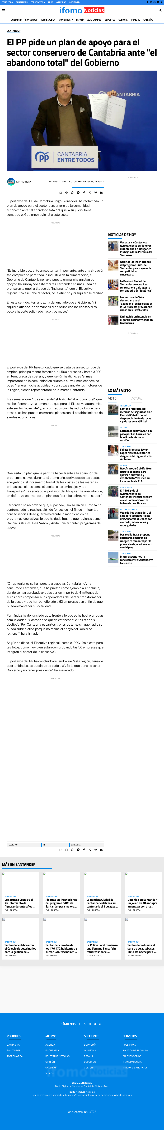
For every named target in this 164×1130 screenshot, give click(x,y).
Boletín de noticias (57, 1056)
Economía (90, 1044)
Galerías (61, 2)
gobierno (13, 844)
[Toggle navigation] (4, 10)
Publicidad (129, 1044)
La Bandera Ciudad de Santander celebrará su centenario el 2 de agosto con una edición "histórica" (136, 286)
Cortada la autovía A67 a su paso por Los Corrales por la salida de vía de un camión (136, 435)
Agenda (50, 1044)
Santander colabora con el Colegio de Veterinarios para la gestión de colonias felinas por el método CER (20, 952)
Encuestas (52, 1050)
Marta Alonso (94, 956)
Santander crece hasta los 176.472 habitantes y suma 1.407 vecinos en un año (61, 950)
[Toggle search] (160, 10)
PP (44, 844)
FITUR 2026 (7, 2)
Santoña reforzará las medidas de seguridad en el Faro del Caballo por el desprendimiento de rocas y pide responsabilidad (136, 415)
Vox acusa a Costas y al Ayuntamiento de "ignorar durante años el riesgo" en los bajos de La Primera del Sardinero (136, 248)
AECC (50, 2)
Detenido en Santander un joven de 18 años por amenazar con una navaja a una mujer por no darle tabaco (142, 906)
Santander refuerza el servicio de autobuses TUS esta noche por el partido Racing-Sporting (142, 950)
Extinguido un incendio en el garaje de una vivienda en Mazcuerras (136, 319)
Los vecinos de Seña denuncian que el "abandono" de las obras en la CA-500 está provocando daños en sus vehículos (136, 303)
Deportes (90, 1062)
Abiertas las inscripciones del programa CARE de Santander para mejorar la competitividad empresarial (135, 268)
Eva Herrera (23, 181)
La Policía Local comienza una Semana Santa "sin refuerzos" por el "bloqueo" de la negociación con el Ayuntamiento (102, 953)
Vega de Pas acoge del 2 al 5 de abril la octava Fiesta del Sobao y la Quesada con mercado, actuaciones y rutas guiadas (136, 518)
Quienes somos (132, 1056)
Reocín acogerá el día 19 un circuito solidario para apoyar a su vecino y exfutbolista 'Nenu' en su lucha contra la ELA (136, 474)
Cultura (89, 1067)
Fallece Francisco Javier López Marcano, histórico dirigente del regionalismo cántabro (136, 454)
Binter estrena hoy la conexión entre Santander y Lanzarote (136, 559)
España (88, 1056)
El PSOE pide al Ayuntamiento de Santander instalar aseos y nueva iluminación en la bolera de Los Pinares (136, 496)
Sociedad (74, 2)
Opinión (50, 1062)
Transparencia (132, 1062)
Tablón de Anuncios (135, 1067)
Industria (90, 1050)
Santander (22, 2)
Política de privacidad (136, 1050)
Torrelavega (38, 2)
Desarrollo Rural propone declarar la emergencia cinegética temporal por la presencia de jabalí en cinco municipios (136, 540)
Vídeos (49, 1073)
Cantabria (75, 844)
